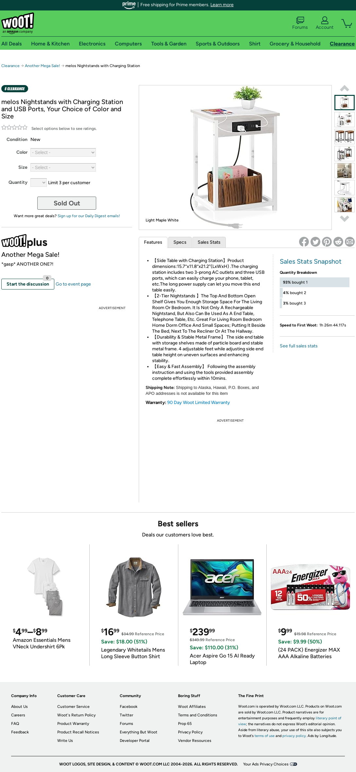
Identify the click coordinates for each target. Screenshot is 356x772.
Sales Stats (209, 242)
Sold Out (67, 203)
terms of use (265, 736)
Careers (18, 715)
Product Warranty (73, 723)
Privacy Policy (190, 732)
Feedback (20, 732)
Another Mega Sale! (42, 65)
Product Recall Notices (78, 732)
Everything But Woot (138, 732)
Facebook (128, 706)
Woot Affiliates (192, 706)
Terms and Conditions (197, 715)
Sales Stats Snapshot (311, 261)
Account (324, 23)
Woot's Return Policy (76, 715)
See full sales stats (299, 346)
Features (153, 242)
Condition (17, 139)
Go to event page (73, 284)
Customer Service (73, 706)
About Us (19, 706)
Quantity (18, 182)
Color (21, 152)
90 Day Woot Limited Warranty (198, 402)
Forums (300, 23)
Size (22, 167)
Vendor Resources (194, 740)
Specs (180, 242)
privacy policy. (294, 736)
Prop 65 (185, 723)
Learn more (222, 5)
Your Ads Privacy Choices (266, 764)
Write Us (65, 740)
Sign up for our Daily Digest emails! (89, 216)
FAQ (15, 723)
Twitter (126, 715)
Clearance (10, 65)
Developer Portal (135, 740)
